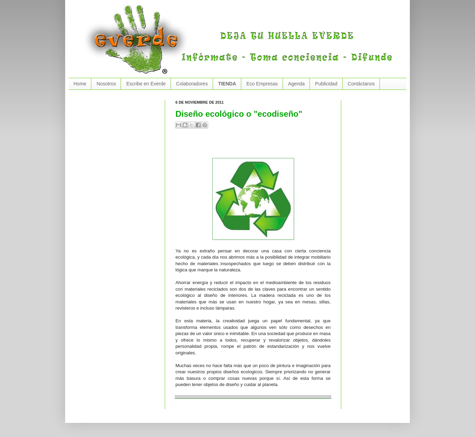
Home (79, 83)
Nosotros (106, 83)
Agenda (296, 83)
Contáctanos (361, 83)
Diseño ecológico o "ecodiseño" (238, 113)
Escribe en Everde (145, 83)
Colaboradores (192, 83)
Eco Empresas (262, 83)
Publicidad (326, 83)
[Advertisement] (256, 146)
